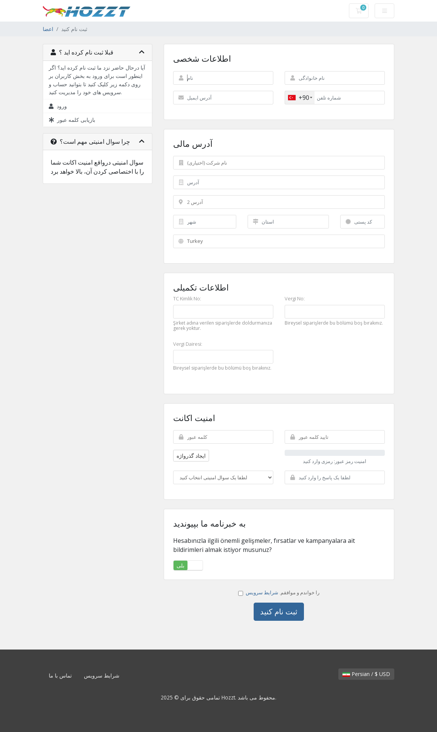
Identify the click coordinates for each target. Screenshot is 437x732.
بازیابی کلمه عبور (72, 119)
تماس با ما (60, 675)
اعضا (48, 29)
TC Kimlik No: (187, 299)
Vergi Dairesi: (187, 344)
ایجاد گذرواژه (191, 455)
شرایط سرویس (262, 592)
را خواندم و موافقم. (278, 592)
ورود (58, 106)
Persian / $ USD (366, 674)
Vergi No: (295, 299)
